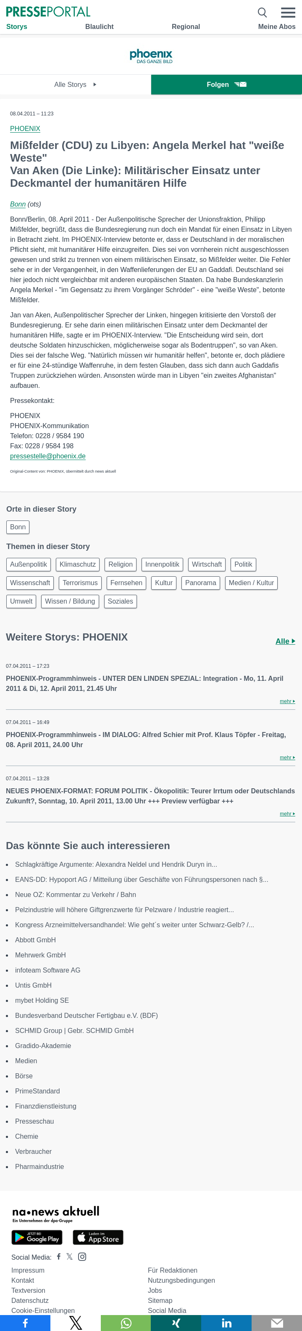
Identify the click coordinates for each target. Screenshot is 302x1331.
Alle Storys (75, 84)
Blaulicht (99, 26)
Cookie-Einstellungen (43, 1310)
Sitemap (160, 1300)
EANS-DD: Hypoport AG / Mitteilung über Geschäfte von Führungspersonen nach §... (141, 879)
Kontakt (22, 1280)
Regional (186, 26)
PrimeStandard (37, 1091)
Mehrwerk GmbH (40, 955)
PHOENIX (25, 128)
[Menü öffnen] (288, 12)
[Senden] (277, 1323)
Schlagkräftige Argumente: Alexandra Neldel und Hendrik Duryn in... (116, 864)
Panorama (200, 582)
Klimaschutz (78, 564)
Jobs (155, 1290)
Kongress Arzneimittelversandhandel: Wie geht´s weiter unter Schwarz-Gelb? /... (134, 924)
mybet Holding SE (42, 1000)
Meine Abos (277, 26)
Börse (24, 1076)
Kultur (164, 582)
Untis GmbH (33, 985)
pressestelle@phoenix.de (48, 456)
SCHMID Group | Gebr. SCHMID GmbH (74, 1030)
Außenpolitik (28, 564)
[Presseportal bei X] (67, 1257)
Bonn (18, 204)
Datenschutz (30, 1300)
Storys (16, 26)
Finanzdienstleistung (45, 1106)
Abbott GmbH (35, 940)
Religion (120, 564)
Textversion (28, 1290)
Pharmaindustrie (39, 1166)
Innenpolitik (162, 564)
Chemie (26, 1136)
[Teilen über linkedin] (226, 1323)
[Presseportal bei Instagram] (79, 1256)
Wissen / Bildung (70, 601)
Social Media (167, 1310)
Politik (243, 564)
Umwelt (21, 601)
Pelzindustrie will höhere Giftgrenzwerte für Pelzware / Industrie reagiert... (124, 909)
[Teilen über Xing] (176, 1323)
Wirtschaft (207, 564)
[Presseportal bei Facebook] (56, 1257)
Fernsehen (126, 582)
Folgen (226, 84)
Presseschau (34, 1121)
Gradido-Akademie (43, 1045)
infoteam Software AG (48, 970)
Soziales (120, 601)
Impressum (28, 1270)
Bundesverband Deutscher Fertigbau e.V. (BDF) (86, 1015)
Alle (285, 641)
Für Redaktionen (172, 1270)
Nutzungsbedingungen (181, 1280)
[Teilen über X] (75, 1323)
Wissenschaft (30, 582)
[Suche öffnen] (262, 12)
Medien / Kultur (251, 582)
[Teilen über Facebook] (25, 1323)
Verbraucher (33, 1151)
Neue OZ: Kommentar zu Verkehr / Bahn (75, 894)
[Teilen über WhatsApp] (126, 1323)
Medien (26, 1060)
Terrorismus (80, 582)
